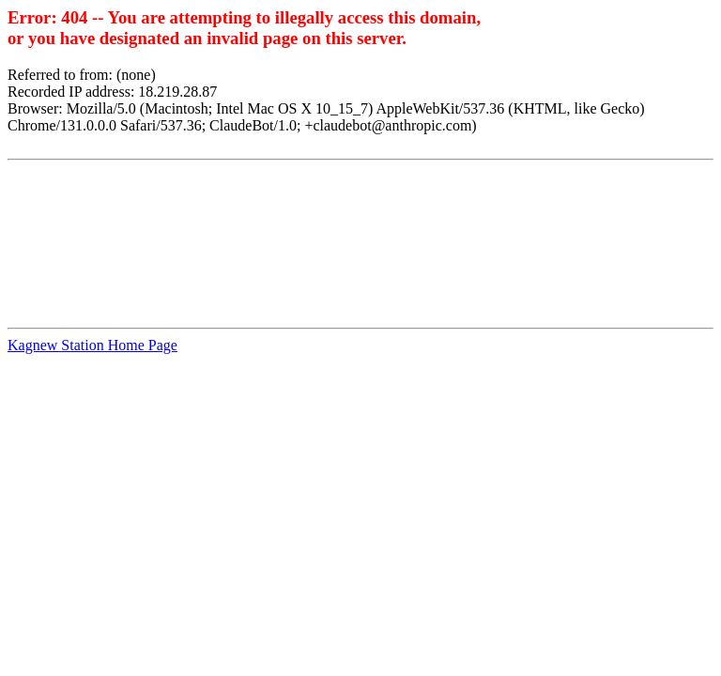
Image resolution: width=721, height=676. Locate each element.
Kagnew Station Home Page (92, 345)
